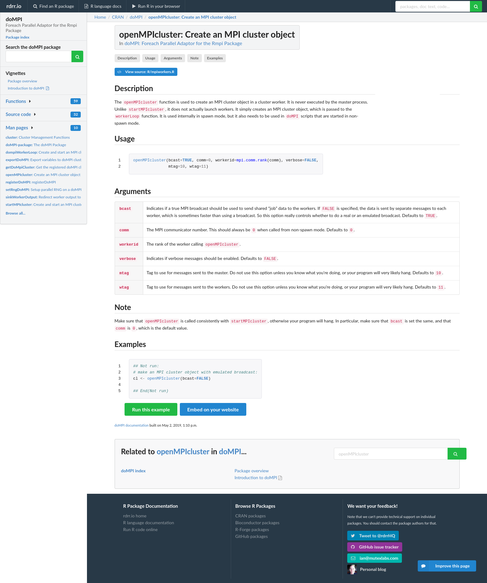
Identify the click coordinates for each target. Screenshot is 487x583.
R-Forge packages (252, 522)
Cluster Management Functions (38, 137)
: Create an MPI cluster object (192, 17)
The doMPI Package (36, 144)
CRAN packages (250, 508)
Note (194, 58)
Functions (16, 101)
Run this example (151, 402)
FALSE (310, 158)
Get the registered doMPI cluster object (53, 167)
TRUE (187, 158)
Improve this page (444, 565)
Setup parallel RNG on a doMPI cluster (49, 189)
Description (127, 58)
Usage (150, 58)
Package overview (22, 81)
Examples (215, 58)
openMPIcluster (149, 158)
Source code (18, 114)
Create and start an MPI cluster (47, 152)
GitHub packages (251, 528)
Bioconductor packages (257, 515)
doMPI (230, 443)
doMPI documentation (132, 418)
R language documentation (148, 515)
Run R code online (140, 522)
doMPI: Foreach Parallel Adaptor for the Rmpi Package (183, 43)
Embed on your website (213, 402)
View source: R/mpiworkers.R (145, 71)
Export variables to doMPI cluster (45, 159)
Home (100, 17)
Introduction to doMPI (29, 88)
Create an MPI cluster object (43, 174)
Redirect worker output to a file (47, 197)
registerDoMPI (31, 182)
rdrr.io (13, 5)
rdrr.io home (135, 508)
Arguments (173, 58)
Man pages (17, 127)
